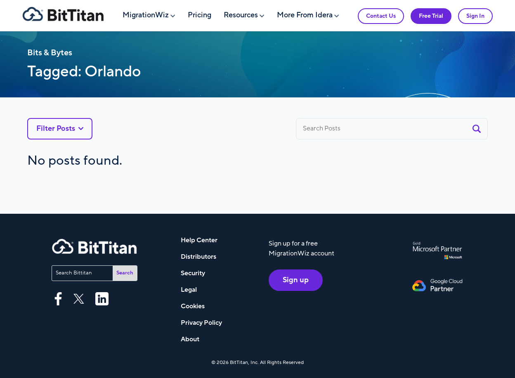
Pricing (199, 15)
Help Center (199, 240)
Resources (241, 15)
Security (193, 273)
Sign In (475, 16)
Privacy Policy (201, 322)
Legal (189, 289)
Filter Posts (59, 128)
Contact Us (381, 16)
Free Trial (431, 16)
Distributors (198, 256)
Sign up (296, 280)
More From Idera (305, 15)
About (190, 339)
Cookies (193, 306)
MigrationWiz (146, 15)
